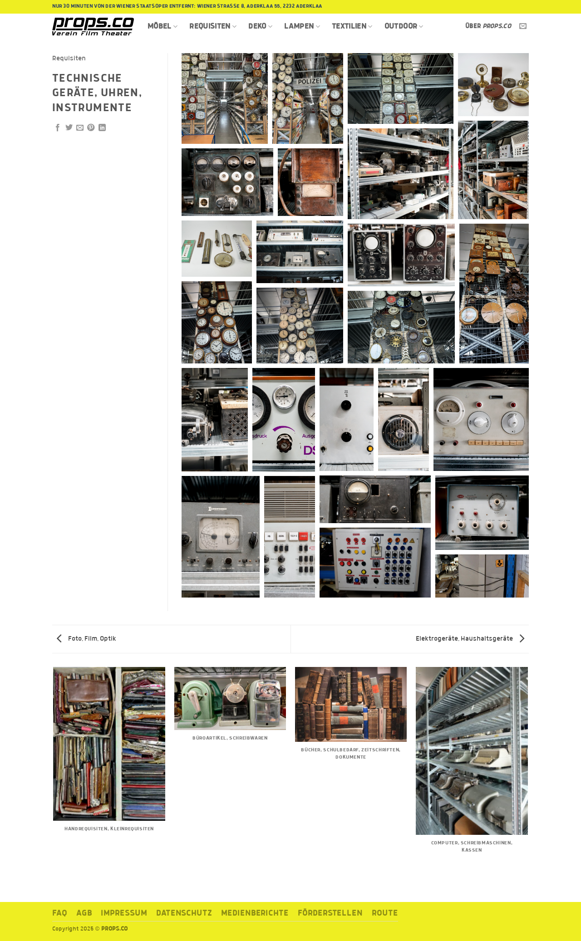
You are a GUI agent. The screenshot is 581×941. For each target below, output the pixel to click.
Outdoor (403, 26)
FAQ (59, 913)
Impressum (124, 913)
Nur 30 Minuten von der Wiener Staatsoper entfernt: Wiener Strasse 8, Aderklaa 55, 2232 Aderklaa (187, 6)
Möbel (162, 26)
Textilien (352, 26)
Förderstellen (330, 913)
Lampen (302, 26)
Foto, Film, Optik (86, 638)
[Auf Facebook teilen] (57, 128)
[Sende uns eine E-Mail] (523, 26)
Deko (260, 26)
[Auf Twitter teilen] (69, 128)
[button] (225, 98)
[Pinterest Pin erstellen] (90, 128)
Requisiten (212, 26)
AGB (84, 913)
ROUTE (385, 913)
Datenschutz (184, 913)
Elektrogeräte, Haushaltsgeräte (470, 638)
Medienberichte (255, 913)
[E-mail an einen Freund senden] (80, 128)
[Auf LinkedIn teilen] (102, 128)
